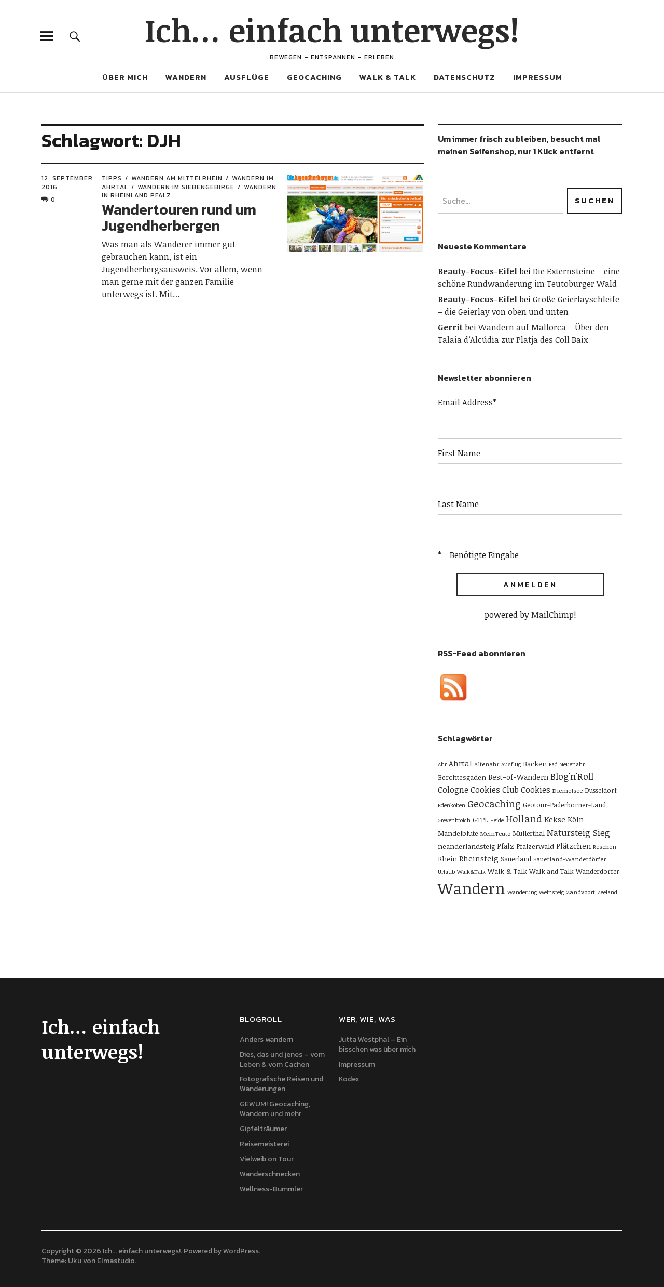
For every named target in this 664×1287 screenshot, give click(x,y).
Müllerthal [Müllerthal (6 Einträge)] (529, 833)
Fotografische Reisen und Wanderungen (281, 1083)
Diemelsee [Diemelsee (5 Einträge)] (567, 790)
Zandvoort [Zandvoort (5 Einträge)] (580, 891)
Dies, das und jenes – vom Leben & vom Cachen (282, 1059)
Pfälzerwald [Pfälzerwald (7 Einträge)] (535, 846)
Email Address (467, 402)
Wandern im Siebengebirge (185, 187)
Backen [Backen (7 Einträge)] (535, 763)
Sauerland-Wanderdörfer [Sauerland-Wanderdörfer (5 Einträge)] (569, 859)
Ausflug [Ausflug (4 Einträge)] (511, 764)
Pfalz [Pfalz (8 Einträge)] (505, 846)
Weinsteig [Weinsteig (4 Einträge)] (551, 892)
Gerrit (450, 327)
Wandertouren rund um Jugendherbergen (179, 217)
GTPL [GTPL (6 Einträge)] (480, 820)
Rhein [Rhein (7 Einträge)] (447, 859)
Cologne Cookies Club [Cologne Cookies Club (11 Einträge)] (478, 789)
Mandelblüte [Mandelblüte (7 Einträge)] (458, 833)
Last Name (458, 504)
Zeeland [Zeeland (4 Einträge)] (607, 892)
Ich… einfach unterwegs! (332, 29)
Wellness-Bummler (271, 1189)
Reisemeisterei (264, 1143)
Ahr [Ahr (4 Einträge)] (442, 764)
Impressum (537, 77)
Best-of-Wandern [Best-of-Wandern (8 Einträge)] (518, 777)
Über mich (125, 77)
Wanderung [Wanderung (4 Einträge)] (522, 892)
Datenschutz (464, 77)
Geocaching (314, 77)
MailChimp (552, 614)
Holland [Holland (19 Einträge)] (524, 818)
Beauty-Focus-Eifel (477, 271)
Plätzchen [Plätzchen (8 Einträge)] (573, 846)
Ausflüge (246, 77)
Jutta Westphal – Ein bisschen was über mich (377, 1044)
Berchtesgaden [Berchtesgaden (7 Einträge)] (462, 777)
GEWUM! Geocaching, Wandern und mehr (275, 1108)
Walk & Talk (387, 77)
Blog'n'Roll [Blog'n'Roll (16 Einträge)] (571, 776)
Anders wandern (266, 1039)
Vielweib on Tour (267, 1158)
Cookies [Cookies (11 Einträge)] (535, 789)
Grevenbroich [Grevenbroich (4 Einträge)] (454, 820)
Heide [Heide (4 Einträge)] (497, 820)
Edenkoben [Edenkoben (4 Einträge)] (451, 805)
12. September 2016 (67, 182)
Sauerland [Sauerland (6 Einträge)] (516, 859)
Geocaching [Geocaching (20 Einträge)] (494, 804)
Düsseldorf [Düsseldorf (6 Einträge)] (601, 790)
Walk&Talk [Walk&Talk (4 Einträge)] (471, 871)
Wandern (185, 77)
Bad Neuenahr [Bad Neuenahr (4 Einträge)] (567, 764)
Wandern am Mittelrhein (177, 178)
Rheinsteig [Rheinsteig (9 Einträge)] (479, 858)
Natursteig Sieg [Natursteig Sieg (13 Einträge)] (578, 833)
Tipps (112, 178)
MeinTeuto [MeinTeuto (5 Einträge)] (495, 833)
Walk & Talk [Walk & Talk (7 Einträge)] (507, 871)
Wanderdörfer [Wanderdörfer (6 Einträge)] (597, 871)
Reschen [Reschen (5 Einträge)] (604, 846)
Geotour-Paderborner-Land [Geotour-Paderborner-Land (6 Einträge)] (564, 805)
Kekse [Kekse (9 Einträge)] (554, 819)
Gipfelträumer (263, 1128)
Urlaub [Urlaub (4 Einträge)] (446, 871)
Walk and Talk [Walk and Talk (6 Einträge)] (551, 871)
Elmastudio (116, 1260)
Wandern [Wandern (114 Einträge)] (471, 888)
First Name (459, 453)
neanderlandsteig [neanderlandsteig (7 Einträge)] (466, 846)
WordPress (241, 1250)
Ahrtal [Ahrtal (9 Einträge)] (460, 763)
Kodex (349, 1078)
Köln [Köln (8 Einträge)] (576, 820)
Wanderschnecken (270, 1174)
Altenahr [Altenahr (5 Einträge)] (486, 764)
